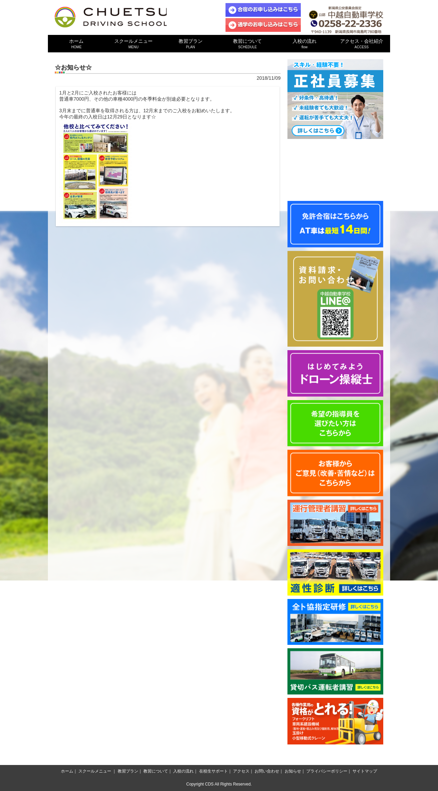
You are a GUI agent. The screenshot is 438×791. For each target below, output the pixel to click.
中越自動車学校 (111, 17)
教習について (247, 43)
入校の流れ (304, 43)
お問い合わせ (267, 771)
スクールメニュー (133, 43)
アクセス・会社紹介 (361, 43)
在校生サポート (213, 771)
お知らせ (293, 771)
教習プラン (190, 43)
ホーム (76, 43)
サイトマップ (364, 771)
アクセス (241, 771)
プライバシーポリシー (326, 771)
